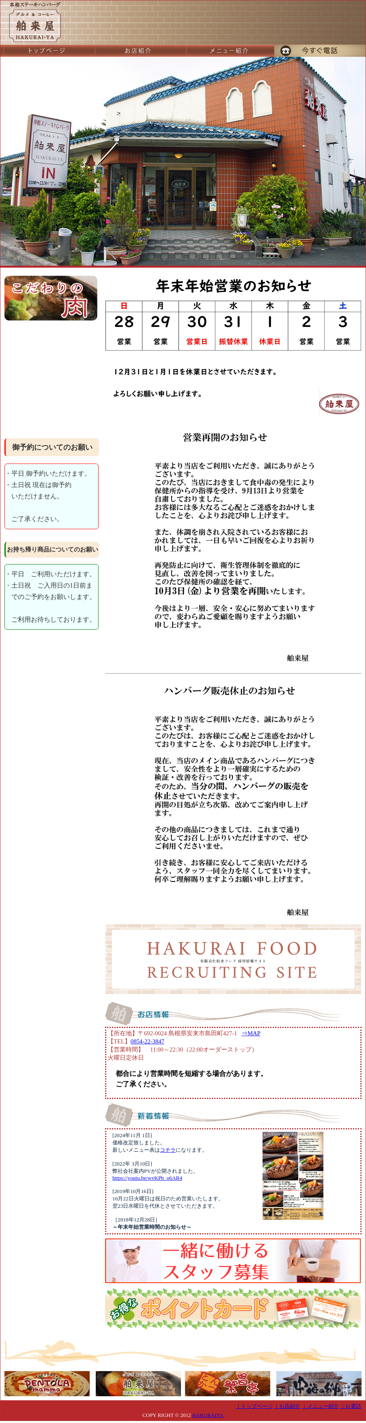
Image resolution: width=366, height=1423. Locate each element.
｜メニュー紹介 (320, 1406)
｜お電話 (350, 1406)
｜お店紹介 (287, 1406)
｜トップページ (254, 1406)
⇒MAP (251, 1033)
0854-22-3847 (147, 1041)
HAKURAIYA (208, 1415)
